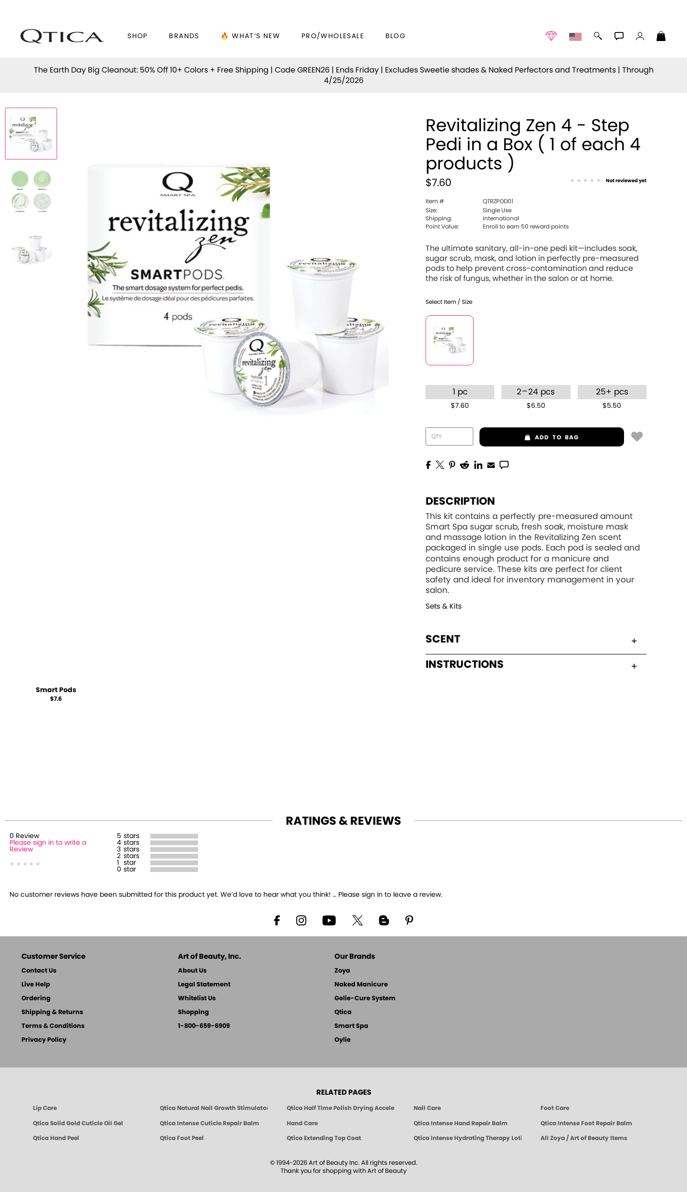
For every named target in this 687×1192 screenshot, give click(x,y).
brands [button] (184, 36)
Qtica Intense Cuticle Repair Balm (209, 1123)
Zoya (342, 971)
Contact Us (38, 971)
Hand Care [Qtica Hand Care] (302, 1123)
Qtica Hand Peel (56, 1138)
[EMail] (491, 464)
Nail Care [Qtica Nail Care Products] (427, 1108)
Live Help (35, 985)
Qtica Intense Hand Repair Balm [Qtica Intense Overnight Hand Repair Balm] (461, 1123)
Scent (531, 639)
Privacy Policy (43, 1040)
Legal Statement (204, 985)
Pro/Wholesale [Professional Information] (333, 36)
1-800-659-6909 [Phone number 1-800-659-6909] (204, 1026)
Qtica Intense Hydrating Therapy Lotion (467, 1138)
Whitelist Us (197, 998)
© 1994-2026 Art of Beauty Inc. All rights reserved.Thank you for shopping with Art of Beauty (343, 1167)
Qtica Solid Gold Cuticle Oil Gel (78, 1123)
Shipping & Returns (52, 1012)
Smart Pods (56, 690)
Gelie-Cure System (365, 998)
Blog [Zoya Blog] (395, 36)
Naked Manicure (361, 985)
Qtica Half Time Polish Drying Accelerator (341, 1108)
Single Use (468, 210)
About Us (192, 971)
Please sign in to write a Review (48, 846)
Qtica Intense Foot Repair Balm (586, 1123)
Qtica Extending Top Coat (324, 1138)
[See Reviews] (608, 181)
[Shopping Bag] (661, 37)
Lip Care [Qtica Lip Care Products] (45, 1108)
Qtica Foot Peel (182, 1138)
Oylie (342, 1040)
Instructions (531, 664)
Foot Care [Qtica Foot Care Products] (555, 1108)
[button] (62, 36)
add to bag (529, 437)
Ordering (36, 998)
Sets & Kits (444, 606)
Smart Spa (351, 1026)
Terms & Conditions (52, 1026)
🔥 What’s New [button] (250, 36)
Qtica (343, 1012)
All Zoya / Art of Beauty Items (584, 1138)
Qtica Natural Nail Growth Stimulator (214, 1108)
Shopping (193, 1012)
